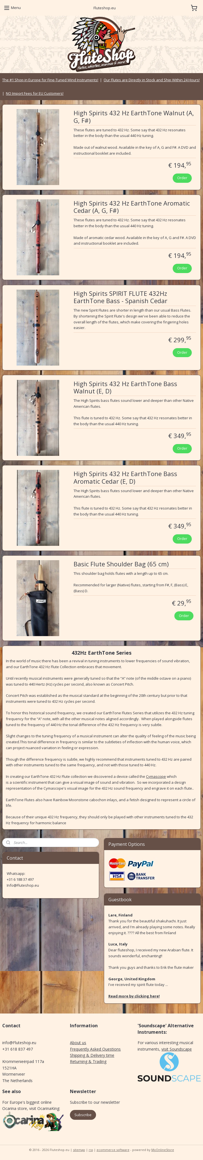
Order (182, 177)
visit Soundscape (176, 1049)
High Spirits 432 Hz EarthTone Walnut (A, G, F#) (134, 116)
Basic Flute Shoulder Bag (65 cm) (121, 564)
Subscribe (83, 1114)
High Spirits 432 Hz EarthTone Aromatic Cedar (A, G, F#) (132, 207)
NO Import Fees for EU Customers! (34, 93)
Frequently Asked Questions (95, 1049)
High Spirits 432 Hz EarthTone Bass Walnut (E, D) (125, 387)
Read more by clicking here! (134, 996)
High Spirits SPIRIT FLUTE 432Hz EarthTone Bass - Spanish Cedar (120, 297)
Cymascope (156, 776)
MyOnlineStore (162, 1150)
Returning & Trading (88, 1061)
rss (91, 1150)
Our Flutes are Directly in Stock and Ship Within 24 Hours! (152, 79)
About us (78, 1042)
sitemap (79, 1150)
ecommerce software (113, 1150)
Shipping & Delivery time (92, 1055)
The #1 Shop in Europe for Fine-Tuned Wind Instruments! (50, 79)
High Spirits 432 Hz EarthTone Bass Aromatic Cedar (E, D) (125, 477)
